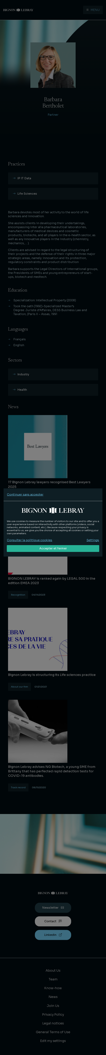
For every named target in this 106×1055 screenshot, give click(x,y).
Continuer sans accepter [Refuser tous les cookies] (25, 494)
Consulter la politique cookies (29, 540)
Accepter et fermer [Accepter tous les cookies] (53, 548)
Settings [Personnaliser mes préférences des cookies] (93, 540)
